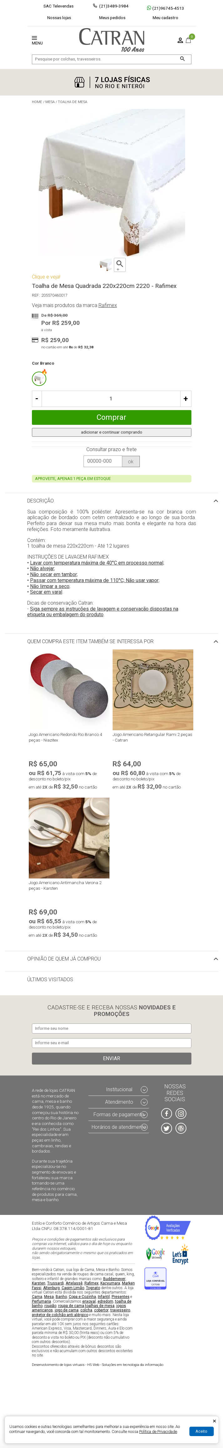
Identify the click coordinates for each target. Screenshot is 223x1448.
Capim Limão (73, 1288)
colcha (86, 1310)
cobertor (101, 1310)
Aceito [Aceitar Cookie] (201, 1431)
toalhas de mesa (99, 1306)
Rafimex (91, 1283)
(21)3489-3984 (114, 5)
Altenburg (51, 1288)
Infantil (104, 1297)
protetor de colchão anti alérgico (60, 1315)
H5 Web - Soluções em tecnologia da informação (97, 1365)
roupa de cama (71, 1306)
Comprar (111, 417)
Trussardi (55, 1283)
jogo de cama (67, 1310)
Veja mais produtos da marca (74, 305)
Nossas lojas (59, 17)
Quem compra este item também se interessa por (90, 641)
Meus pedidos (112, 17)
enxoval (89, 1301)
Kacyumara (110, 1283)
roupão (50, 1306)
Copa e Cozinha (82, 1297)
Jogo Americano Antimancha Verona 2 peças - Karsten (65, 885)
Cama (37, 1297)
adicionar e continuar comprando (111, 432)
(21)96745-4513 (165, 8)
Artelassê (74, 1283)
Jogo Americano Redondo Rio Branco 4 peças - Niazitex (65, 737)
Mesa (49, 1297)
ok (131, 462)
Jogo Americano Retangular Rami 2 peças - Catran (152, 737)
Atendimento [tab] (119, 1102)
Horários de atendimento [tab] (119, 1127)
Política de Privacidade (158, 1431)
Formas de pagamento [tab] (119, 1114)
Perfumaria (41, 1301)
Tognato (93, 1288)
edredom (105, 1301)
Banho (61, 1297)
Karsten (38, 1283)
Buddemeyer (114, 1279)
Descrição (40, 501)
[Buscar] (182, 59)
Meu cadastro (165, 17)
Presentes (120, 1297)
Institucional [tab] (119, 1090)
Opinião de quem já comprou (64, 959)
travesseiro (120, 1310)
